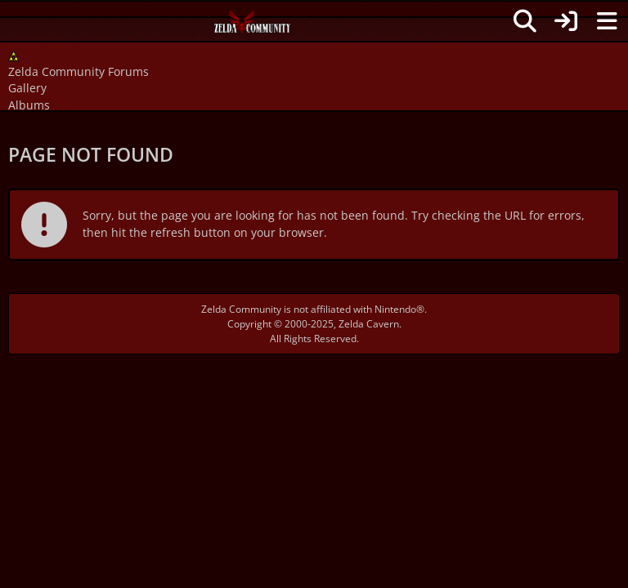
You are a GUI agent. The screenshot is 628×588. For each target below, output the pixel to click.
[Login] (566, 21)
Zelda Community (241, 309)
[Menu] (606, 21)
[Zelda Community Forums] (253, 26)
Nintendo (395, 309)
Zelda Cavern (369, 324)
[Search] (525, 21)
